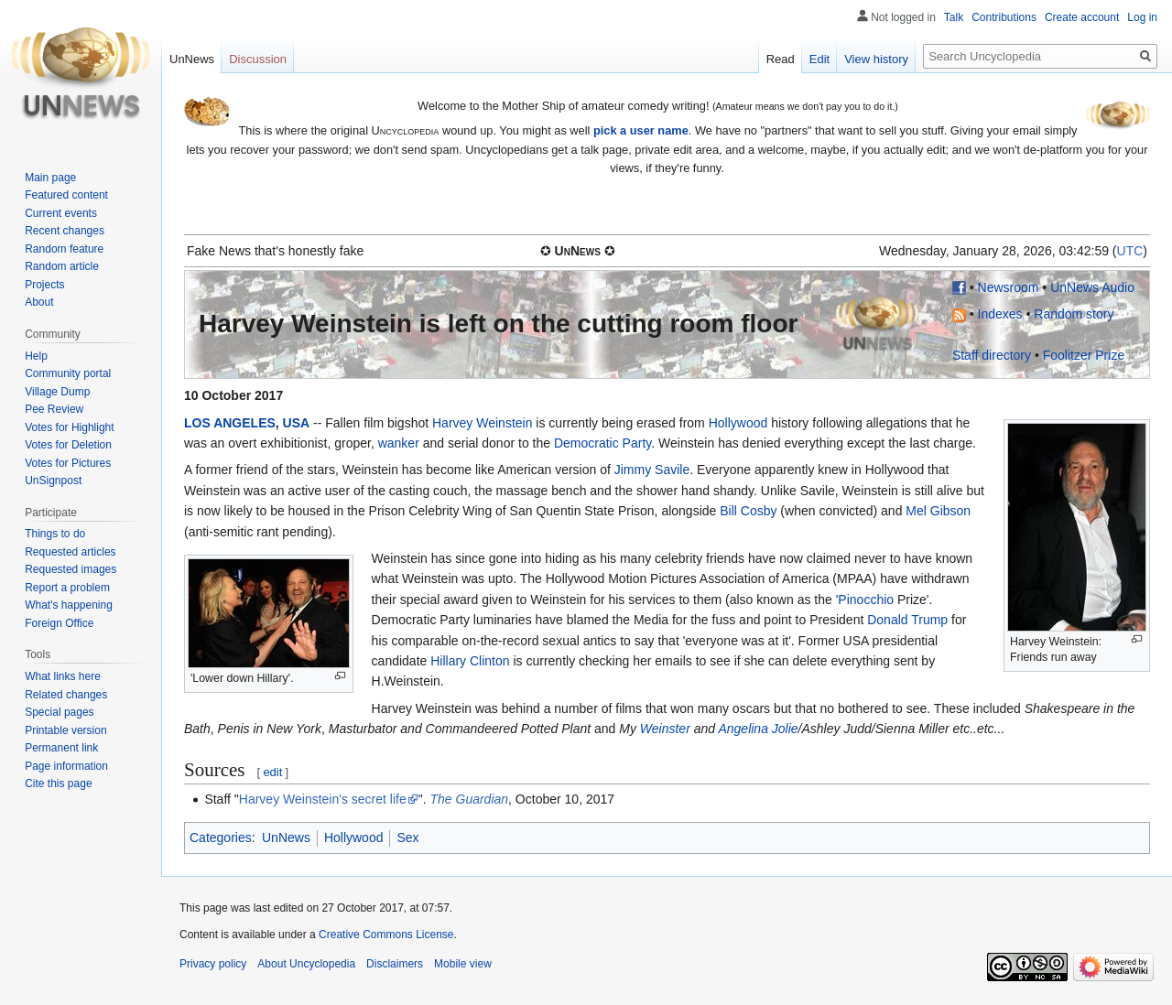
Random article (62, 266)
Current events (61, 213)
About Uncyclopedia (306, 963)
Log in (1142, 17)
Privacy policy (212, 963)
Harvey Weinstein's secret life (323, 799)
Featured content (66, 195)
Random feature (64, 249)
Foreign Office (59, 623)
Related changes (66, 694)
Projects (44, 284)
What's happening (69, 605)
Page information (66, 766)
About (39, 302)
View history (876, 59)
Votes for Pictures (68, 463)
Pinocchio (866, 599)
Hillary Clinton (469, 661)
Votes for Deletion (68, 444)
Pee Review (54, 409)
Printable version (65, 730)
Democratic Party (602, 443)
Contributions (1003, 17)
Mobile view (463, 963)
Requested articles (70, 552)
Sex (407, 837)
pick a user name (641, 130)
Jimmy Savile (651, 469)
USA (296, 423)
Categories (221, 837)
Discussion (258, 59)
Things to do (55, 533)
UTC (1130, 250)
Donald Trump (907, 619)
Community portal (68, 373)
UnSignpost (53, 480)
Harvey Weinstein (482, 423)
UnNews (286, 837)
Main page (50, 177)
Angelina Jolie (758, 728)
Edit (819, 59)
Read (780, 59)
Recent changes (64, 230)
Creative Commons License (386, 934)
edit (272, 772)
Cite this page (58, 783)
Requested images (70, 569)
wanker (398, 443)
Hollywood (738, 423)
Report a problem (67, 587)
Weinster (665, 728)
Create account (1082, 17)
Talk (953, 17)
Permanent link (61, 747)
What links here (63, 676)
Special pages (59, 712)
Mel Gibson (938, 510)
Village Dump (57, 391)
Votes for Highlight (69, 427)
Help (36, 356)
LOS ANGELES (230, 423)
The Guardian (468, 799)
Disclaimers (394, 963)
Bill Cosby (748, 510)
